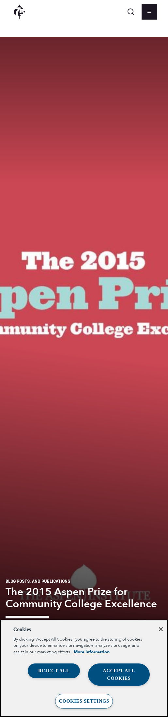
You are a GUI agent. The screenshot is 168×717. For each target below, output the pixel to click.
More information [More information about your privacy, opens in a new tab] (92, 652)
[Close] (161, 629)
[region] (84, 668)
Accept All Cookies (119, 674)
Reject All (53, 670)
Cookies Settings (84, 701)
